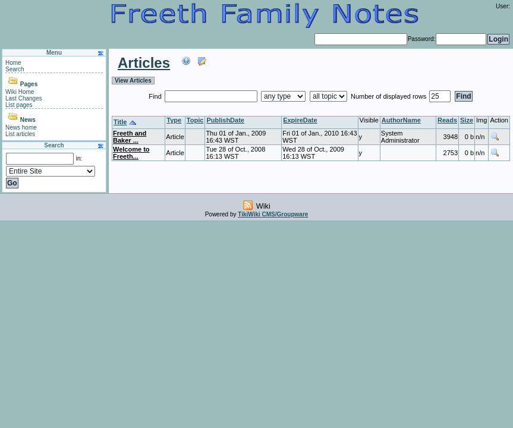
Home (13, 62)
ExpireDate (300, 120)
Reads (447, 120)
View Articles (133, 80)
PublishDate (225, 120)
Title (120, 121)
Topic (195, 120)
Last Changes (23, 98)
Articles (144, 63)
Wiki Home (19, 92)
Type (173, 120)
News (28, 120)
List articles (20, 134)
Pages (28, 84)
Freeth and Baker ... (129, 137)
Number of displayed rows (389, 96)
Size (466, 120)
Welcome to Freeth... (131, 153)
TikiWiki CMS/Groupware (273, 214)
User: (503, 6)
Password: (422, 39)
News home (21, 127)
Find (156, 96)
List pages (19, 105)
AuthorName (401, 120)
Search (14, 69)
